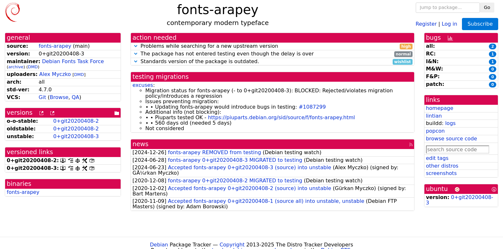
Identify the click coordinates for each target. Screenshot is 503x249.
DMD (33, 66)
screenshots (441, 173)
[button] (135, 46)
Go (487, 7)
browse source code (451, 139)
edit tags (437, 158)
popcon (435, 131)
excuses (142, 85)
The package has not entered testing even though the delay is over (272, 54)
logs (450, 123)
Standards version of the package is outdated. (272, 61)
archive (15, 66)
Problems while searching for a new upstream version (272, 46)
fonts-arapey (55, 46)
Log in (449, 24)
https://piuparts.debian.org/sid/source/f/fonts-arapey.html (281, 117)
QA (75, 97)
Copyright (231, 245)
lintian (434, 116)
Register (426, 24)
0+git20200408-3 (76, 136)
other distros (442, 166)
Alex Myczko (55, 74)
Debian (159, 245)
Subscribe (480, 24)
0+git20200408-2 (76, 121)
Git (42, 97)
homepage (439, 108)
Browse (59, 97)
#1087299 (312, 107)
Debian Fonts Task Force (73, 61)
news (140, 144)
